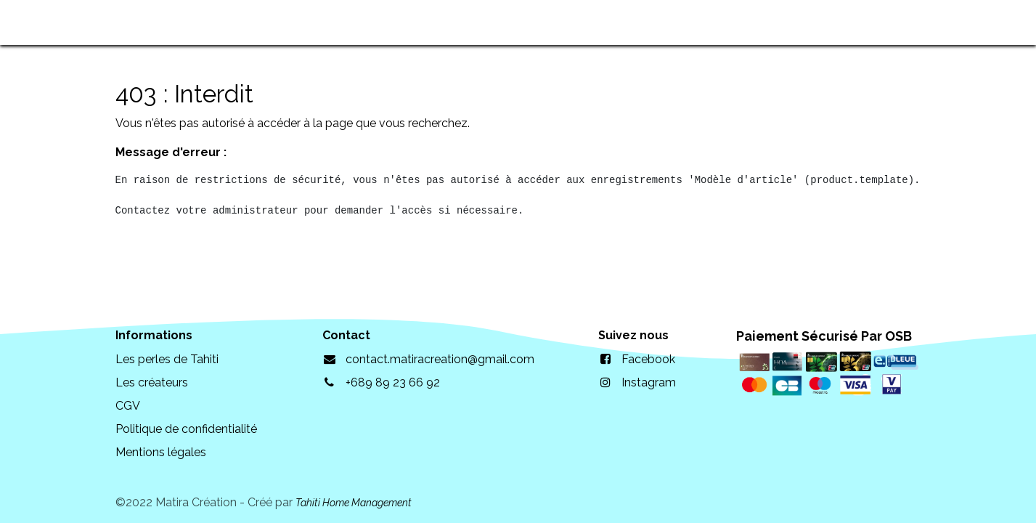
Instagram (648, 382)
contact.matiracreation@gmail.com (440, 359)
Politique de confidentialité (186, 429)
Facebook (648, 359)
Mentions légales (160, 452)
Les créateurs (151, 382)
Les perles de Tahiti (167, 359)
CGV (127, 406)
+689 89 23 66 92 (393, 382)
